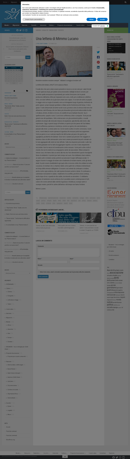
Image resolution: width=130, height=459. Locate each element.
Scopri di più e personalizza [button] (33, 19)
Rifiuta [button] (91, 19)
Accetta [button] (102, 19)
